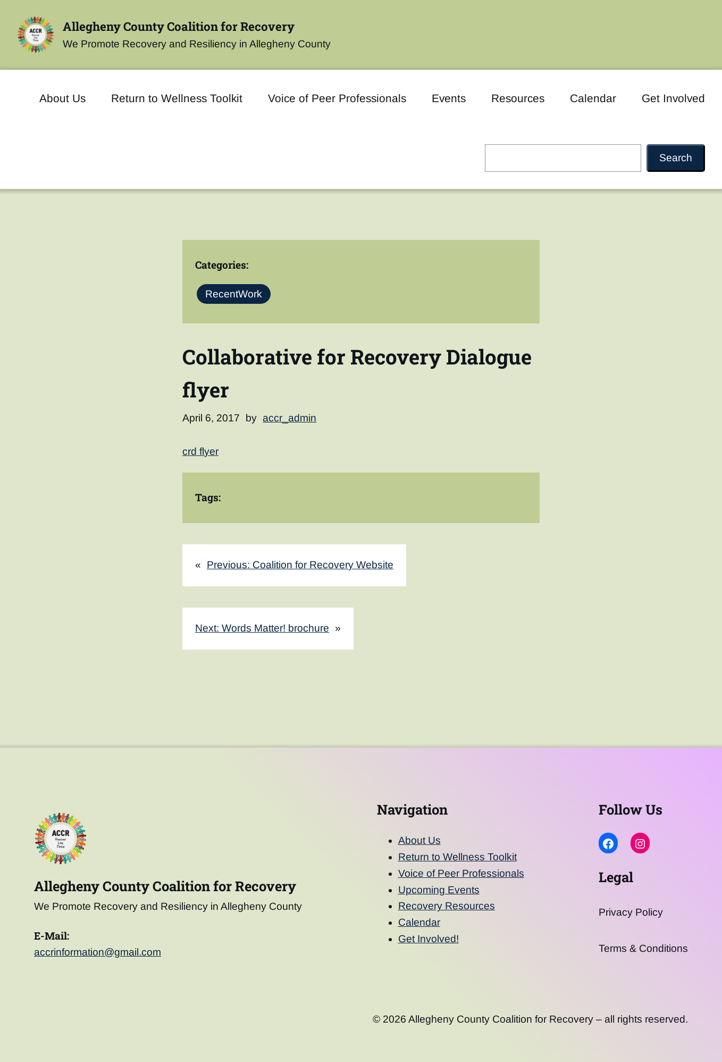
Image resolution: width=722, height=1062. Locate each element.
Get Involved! (428, 938)
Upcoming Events (439, 889)
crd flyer (200, 451)
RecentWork (233, 294)
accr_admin (289, 418)
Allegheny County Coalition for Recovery (179, 26)
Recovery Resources (446, 905)
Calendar (419, 922)
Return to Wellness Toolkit (457, 856)
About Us (419, 840)
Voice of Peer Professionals (461, 873)
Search (675, 157)
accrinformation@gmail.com (97, 952)
